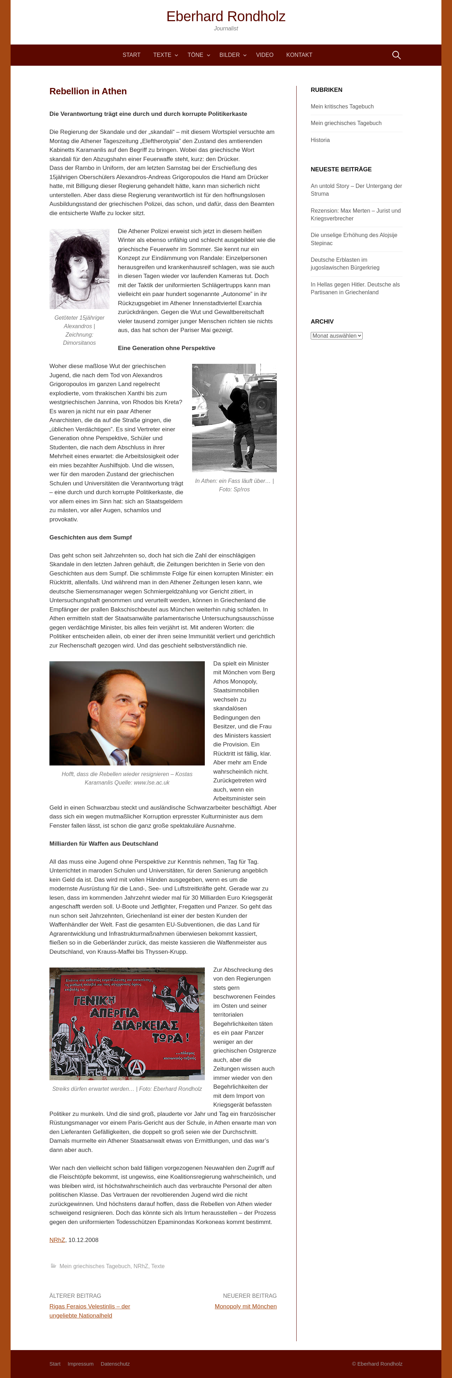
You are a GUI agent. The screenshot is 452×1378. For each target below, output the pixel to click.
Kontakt (299, 55)
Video (265, 55)
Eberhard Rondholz (226, 16)
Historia (320, 140)
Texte (162, 55)
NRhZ (57, 1240)
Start (132, 55)
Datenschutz (115, 1364)
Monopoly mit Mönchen (246, 1306)
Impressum (81, 1364)
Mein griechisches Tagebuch (94, 1266)
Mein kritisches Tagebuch (342, 107)
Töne (195, 55)
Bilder (230, 55)
